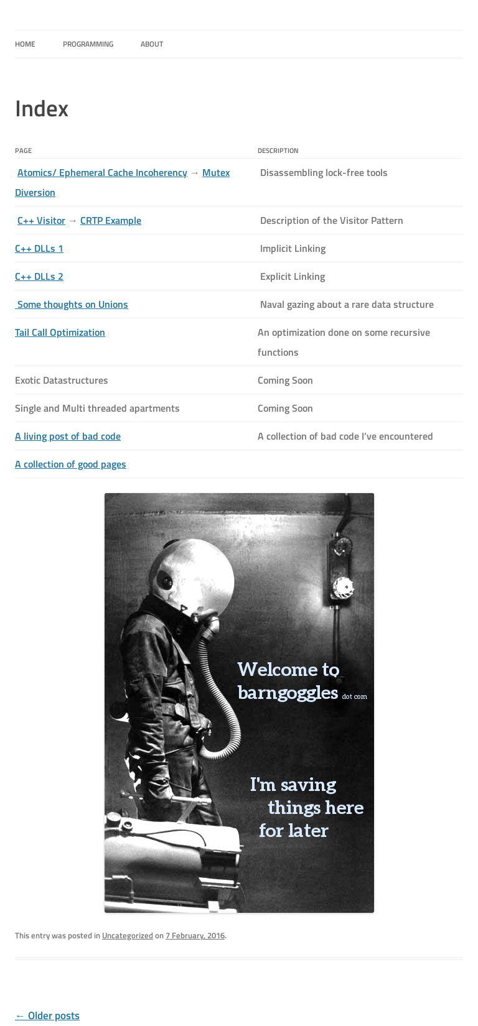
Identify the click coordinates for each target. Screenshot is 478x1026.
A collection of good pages (70, 463)
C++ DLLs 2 (39, 276)
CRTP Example (110, 220)
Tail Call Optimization (60, 332)
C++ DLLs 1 (39, 248)
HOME (25, 44)
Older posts (47, 1015)
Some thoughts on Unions (71, 304)
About (152, 44)
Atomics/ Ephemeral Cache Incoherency (102, 172)
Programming (88, 44)
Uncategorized (127, 935)
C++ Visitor (41, 220)
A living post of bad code (68, 435)
